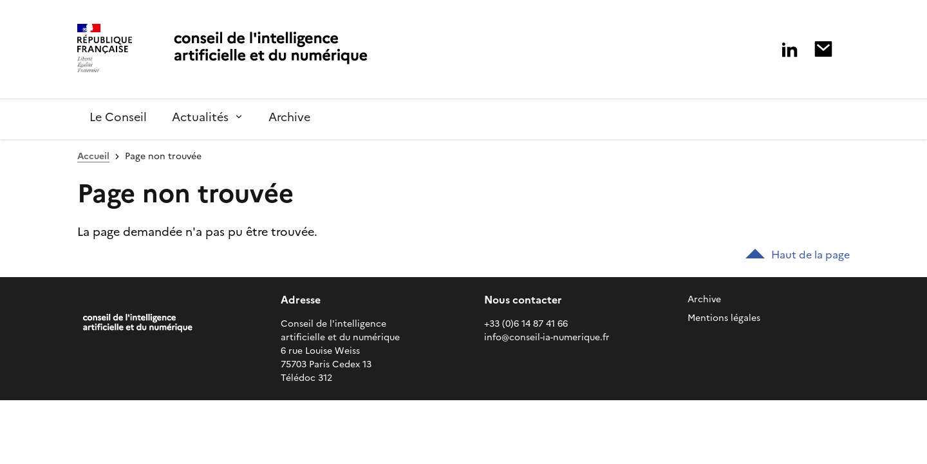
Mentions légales (724, 318)
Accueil (93, 156)
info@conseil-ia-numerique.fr (547, 337)
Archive (704, 299)
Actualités (200, 117)
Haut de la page (797, 254)
